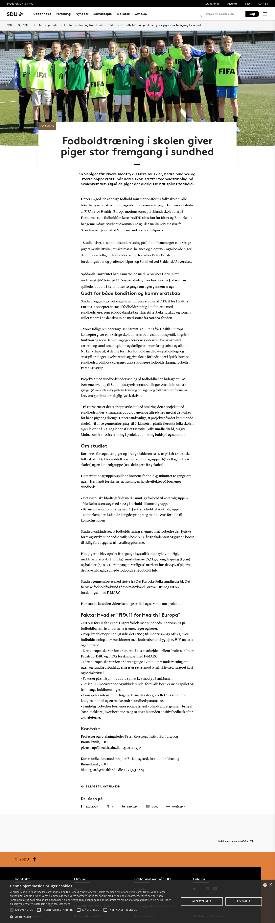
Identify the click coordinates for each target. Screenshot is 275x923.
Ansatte (232, 3)
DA (260, 3)
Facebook (89, 806)
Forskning (63, 14)
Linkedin (130, 806)
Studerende (212, 3)
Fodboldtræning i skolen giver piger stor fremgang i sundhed (163, 25)
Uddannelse (42, 14)
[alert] (137, 901)
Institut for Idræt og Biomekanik (83, 25)
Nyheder (82, 14)
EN (266, 3)
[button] (12, 910)
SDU (9, 25)
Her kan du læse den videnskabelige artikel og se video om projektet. (131, 604)
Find (247, 3)
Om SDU (141, 14)
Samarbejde (102, 14)
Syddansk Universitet (20, 3)
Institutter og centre (46, 25)
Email (152, 806)
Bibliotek (123, 14)
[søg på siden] (224, 14)
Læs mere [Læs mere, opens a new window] (64, 904)
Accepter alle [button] (201, 901)
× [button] (270, 884)
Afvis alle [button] (243, 901)
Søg (252, 14)
